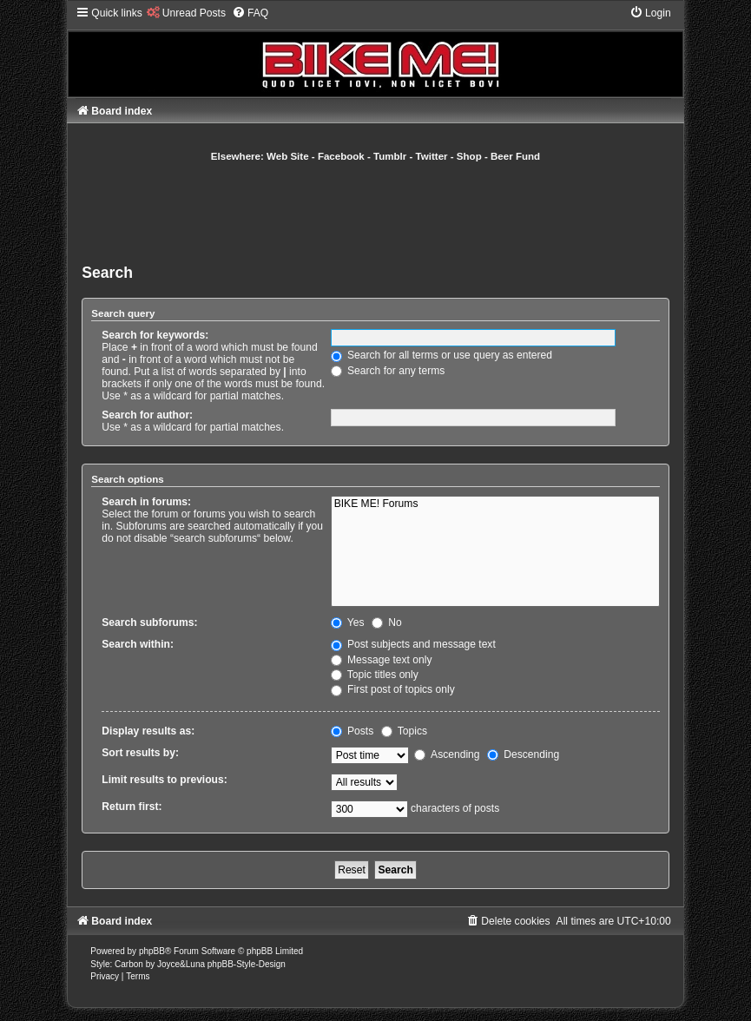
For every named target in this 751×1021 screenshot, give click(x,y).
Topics (404, 731)
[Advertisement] (398, 211)
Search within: (138, 644)
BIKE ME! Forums (495, 504)
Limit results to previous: (164, 780)
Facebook (341, 156)
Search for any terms (388, 371)
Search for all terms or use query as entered (441, 355)
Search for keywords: (155, 335)
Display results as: (148, 731)
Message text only (381, 660)
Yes (348, 622)
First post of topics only (393, 689)
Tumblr (389, 156)
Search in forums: (146, 502)
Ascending (446, 754)
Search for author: (147, 415)
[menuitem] (186, 13)
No (387, 622)
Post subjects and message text (413, 644)
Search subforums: (149, 622)
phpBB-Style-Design (247, 964)
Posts (352, 731)
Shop (469, 156)
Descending (523, 754)
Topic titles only (374, 675)
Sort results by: (140, 753)
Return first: (131, 806)
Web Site (288, 156)
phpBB (152, 951)
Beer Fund (515, 156)
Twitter (432, 156)
